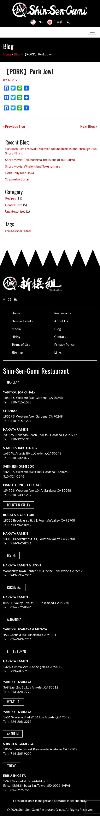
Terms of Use (20, 344)
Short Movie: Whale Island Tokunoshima (32, 166)
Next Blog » (88, 126)
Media (16, 329)
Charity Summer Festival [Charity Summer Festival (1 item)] (18, 230)
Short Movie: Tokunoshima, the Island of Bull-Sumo (40, 160)
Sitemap (17, 352)
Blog (17, 54)
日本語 (55, 22)
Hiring (15, 336)
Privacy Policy (64, 344)
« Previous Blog (14, 126)
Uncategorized (15, 211)
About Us (61, 321)
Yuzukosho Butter (17, 179)
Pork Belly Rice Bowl (19, 173)
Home (7, 54)
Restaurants (62, 313)
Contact (60, 336)
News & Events (22, 321)
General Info (14, 205)
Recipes (10, 198)
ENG (36, 22)
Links (58, 352)
